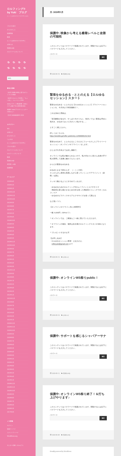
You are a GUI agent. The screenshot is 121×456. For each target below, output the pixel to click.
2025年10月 (11, 199)
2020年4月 (10, 352)
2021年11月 (11, 298)
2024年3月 (10, 238)
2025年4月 (10, 217)
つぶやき (10, 139)
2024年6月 (10, 227)
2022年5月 (10, 284)
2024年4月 (10, 235)
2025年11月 (11, 195)
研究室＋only (11, 164)
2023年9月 (10, 249)
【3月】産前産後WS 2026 (15, 115)
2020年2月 (10, 359)
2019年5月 (10, 373)
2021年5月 (10, 309)
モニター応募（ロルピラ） (15, 445)
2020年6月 (10, 345)
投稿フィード (11, 429)
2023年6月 (10, 256)
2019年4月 (10, 376)
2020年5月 (10, 348)
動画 (8, 37)
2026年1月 (10, 188)
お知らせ (10, 44)
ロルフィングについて (14, 154)
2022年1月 (10, 295)
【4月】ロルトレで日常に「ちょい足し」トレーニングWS (17, 99)
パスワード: (78, 56)
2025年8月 (10, 206)
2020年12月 (11, 323)
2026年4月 (10, 181)
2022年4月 (10, 288)
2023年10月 (11, 245)
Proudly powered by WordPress (60, 451)
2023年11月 (11, 242)
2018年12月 (11, 383)
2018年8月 (10, 398)
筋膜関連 (10, 33)
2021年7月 (10, 305)
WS (8, 129)
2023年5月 (10, 259)
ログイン (10, 425)
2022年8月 (10, 277)
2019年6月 (10, 369)
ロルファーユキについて (15, 52)
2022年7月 (10, 281)
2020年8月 (10, 337)
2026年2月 (10, 185)
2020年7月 (10, 341)
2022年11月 (11, 270)
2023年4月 (10, 263)
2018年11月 (11, 387)
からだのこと (11, 30)
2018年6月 (10, 405)
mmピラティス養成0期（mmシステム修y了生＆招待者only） (17, 105)
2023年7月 (10, 252)
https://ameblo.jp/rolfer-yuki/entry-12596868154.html (70, 136)
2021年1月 (10, 320)
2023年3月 (10, 266)
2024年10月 (11, 220)
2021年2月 (10, 316)
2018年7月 (10, 401)
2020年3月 (10, 355)
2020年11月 (11, 327)
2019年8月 (10, 366)
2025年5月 (10, 213)
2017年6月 (10, 412)
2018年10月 (11, 391)
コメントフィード (12, 432)
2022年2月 (10, 291)
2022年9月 (10, 273)
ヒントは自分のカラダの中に (16, 41)
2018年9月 (10, 394)
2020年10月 (11, 330)
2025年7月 (10, 210)
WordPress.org (12, 436)
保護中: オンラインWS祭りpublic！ (74, 277)
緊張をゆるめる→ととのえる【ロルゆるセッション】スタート (77, 96)
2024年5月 (10, 231)
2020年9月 (10, 334)
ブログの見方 (11, 26)
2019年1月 (10, 380)
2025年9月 (10, 203)
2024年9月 (10, 224)
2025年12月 (11, 192)
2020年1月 (10, 362)
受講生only (10, 48)
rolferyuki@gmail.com (60, 244)
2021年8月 (10, 302)
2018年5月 (10, 408)
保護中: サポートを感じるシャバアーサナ (78, 335)
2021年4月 (10, 313)
